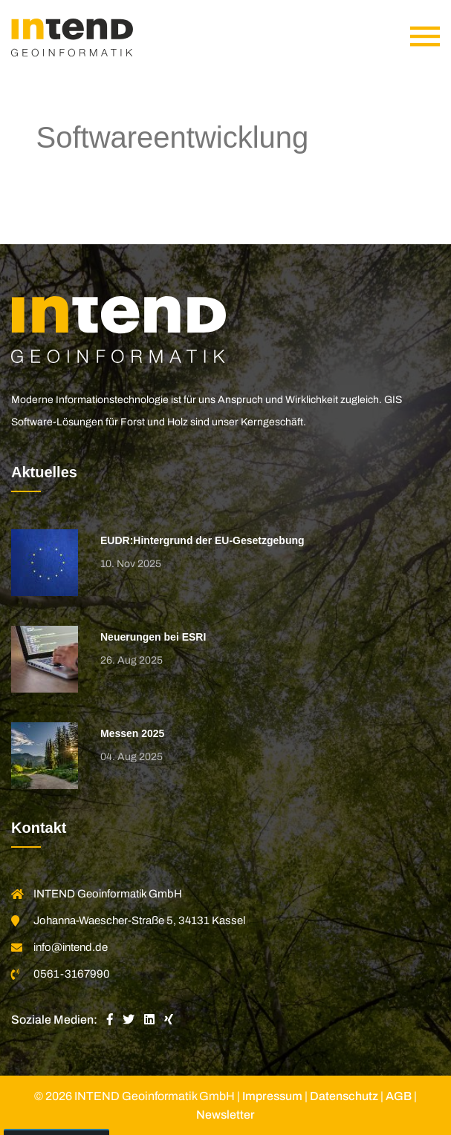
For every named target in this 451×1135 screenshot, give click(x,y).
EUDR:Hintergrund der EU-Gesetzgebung (202, 540)
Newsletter (225, 1114)
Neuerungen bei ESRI (153, 637)
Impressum (272, 1096)
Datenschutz (344, 1096)
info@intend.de (70, 947)
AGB (399, 1096)
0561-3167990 (71, 974)
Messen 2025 (132, 733)
